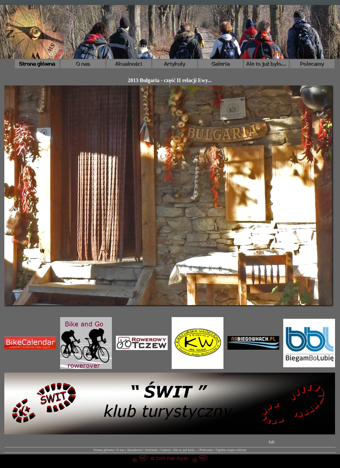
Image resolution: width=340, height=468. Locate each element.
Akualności (135, 450)
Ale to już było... (185, 450)
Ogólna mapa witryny (231, 450)
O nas (120, 450)
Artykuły (151, 450)
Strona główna (103, 450)
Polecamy (206, 450)
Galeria (165, 450)
